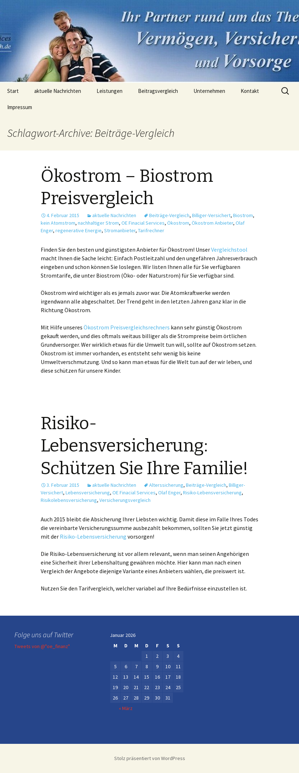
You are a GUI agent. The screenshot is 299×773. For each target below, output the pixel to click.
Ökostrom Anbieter (212, 223)
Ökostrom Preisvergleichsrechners (127, 327)
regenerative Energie (78, 230)
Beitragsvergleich (158, 90)
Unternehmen (209, 90)
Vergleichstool (229, 249)
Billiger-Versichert (211, 215)
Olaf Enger (169, 492)
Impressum (19, 107)
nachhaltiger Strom (98, 223)
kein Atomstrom (58, 223)
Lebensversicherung (88, 492)
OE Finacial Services (143, 223)
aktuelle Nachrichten (57, 90)
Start (13, 90)
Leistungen (109, 90)
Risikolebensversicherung (69, 500)
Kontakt (250, 90)
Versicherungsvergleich (125, 500)
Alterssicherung (166, 485)
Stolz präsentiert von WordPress (149, 758)
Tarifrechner (151, 230)
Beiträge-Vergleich (169, 215)
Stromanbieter (119, 230)
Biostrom (243, 215)
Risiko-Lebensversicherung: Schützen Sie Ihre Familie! (144, 446)
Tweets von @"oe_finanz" (42, 646)
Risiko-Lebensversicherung (212, 492)
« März (126, 708)
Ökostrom (178, 223)
